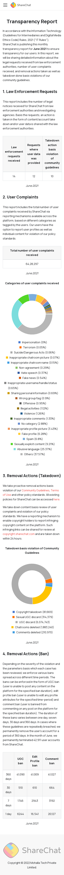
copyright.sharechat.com (19, 534)
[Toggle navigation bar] (5, 5)
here (57, 499)
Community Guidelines (35, 490)
